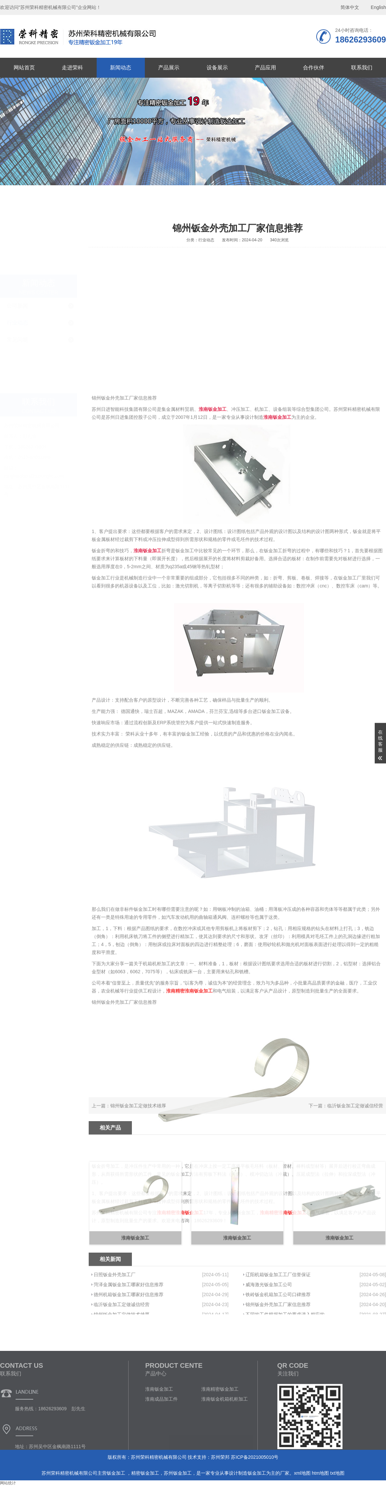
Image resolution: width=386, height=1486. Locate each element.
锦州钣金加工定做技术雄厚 (138, 1111)
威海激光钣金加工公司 (268, 1309)
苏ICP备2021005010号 (254, 1457)
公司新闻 (17, 236)
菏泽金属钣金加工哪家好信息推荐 (128, 1309)
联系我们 (361, 67)
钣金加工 (117, 1473)
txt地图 (337, 1473)
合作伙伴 (313, 67)
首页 (342, 208)
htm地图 (320, 1473)
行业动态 (17, 253)
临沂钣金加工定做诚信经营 (355, 1111)
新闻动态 (120, 67)
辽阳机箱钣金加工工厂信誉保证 (278, 1299)
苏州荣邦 (220, 1457)
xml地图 (302, 1473)
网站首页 (24, 67)
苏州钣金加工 (178, 1473)
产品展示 (168, 67)
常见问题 (17, 270)
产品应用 (265, 67)
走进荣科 (72, 67)
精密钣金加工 (145, 1473)
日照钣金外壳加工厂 (115, 1299)
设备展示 (217, 67)
